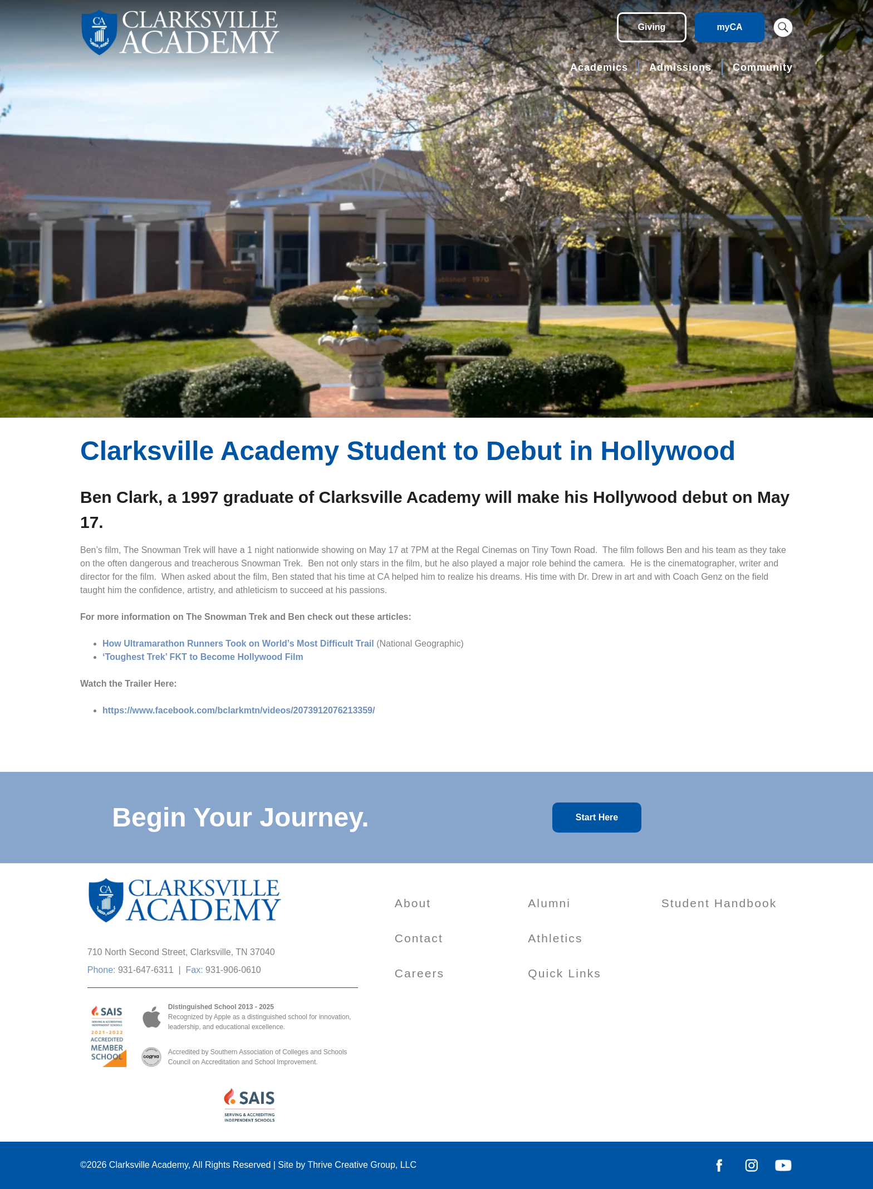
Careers (419, 973)
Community (763, 67)
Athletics (555, 938)
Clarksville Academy (148, 1165)
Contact (419, 938)
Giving (652, 27)
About (413, 903)
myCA (729, 27)
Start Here (597, 817)
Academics (599, 67)
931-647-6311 (146, 970)
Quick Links (564, 973)
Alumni (549, 903)
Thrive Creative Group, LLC (361, 1165)
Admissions (680, 67)
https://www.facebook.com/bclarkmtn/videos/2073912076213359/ (238, 710)
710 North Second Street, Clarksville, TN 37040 (181, 952)
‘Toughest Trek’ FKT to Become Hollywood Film (202, 657)
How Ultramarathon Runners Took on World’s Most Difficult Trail (238, 643)
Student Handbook (719, 903)
